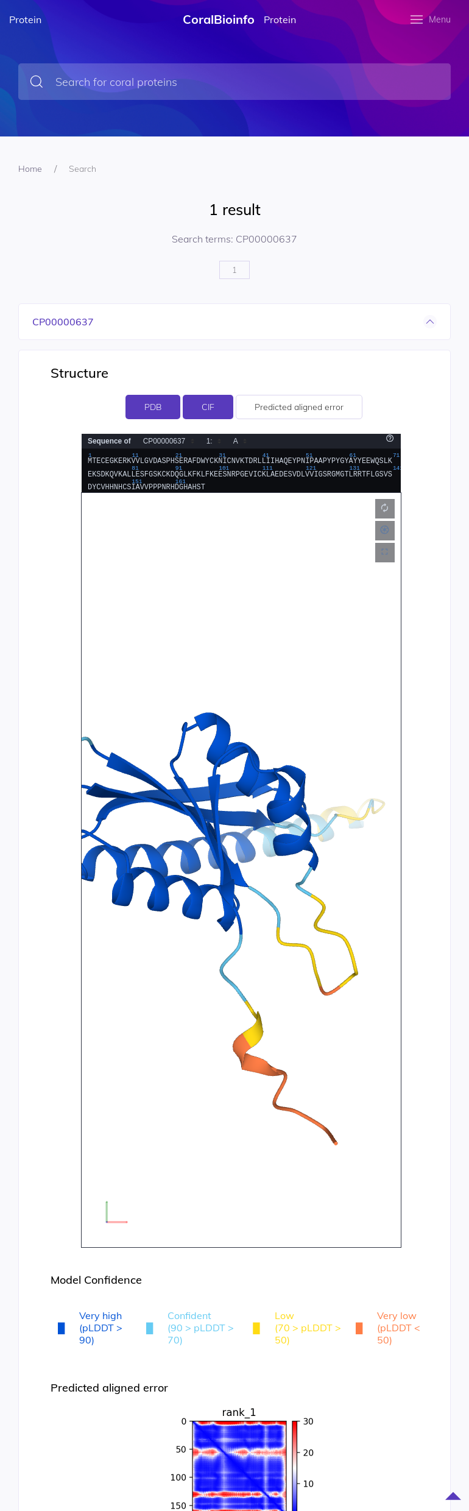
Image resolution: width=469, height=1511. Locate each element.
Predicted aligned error (299, 407)
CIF (208, 407)
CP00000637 (63, 322)
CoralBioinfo (219, 19)
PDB (152, 407)
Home (30, 168)
